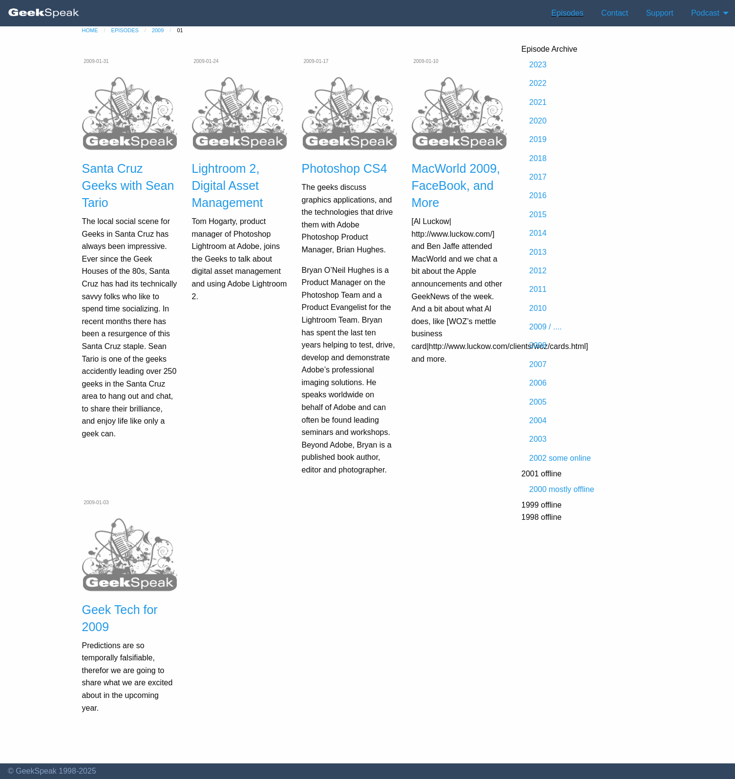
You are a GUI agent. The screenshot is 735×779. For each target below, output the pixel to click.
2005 (538, 402)
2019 (538, 139)
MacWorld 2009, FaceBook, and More (456, 185)
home (90, 30)
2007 (538, 364)
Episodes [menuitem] (567, 13)
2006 (538, 383)
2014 (538, 233)
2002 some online (560, 458)
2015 (538, 214)
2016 (538, 195)
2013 (538, 252)
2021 (538, 102)
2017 (538, 177)
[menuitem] (44, 13)
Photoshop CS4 (344, 168)
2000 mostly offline (561, 489)
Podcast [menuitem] (705, 13)
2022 (538, 83)
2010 (538, 308)
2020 (538, 121)
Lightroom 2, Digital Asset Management (227, 185)
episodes (125, 30)
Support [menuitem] (659, 13)
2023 (538, 65)
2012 (538, 270)
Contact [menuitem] (614, 13)
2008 (538, 345)
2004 (538, 420)
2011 (538, 289)
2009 (158, 30)
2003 (538, 439)
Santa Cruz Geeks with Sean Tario (128, 185)
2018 (538, 158)
